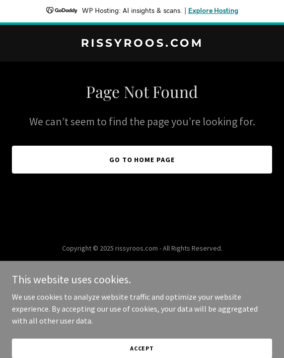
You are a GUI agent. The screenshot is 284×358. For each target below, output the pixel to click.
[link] (142, 44)
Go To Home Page (142, 159)
